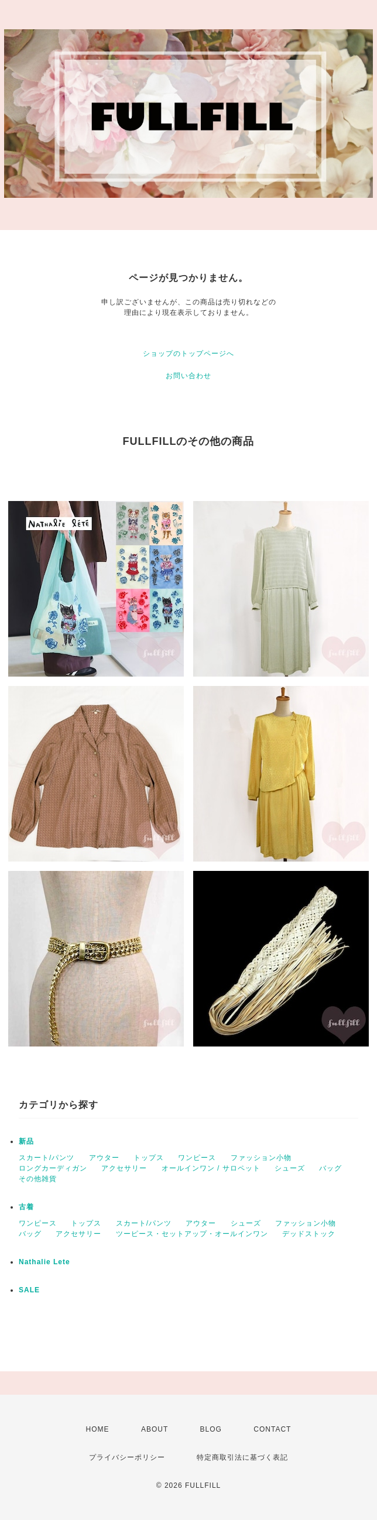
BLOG (211, 1429)
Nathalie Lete (44, 1262)
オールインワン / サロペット (211, 1168)
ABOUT (154, 1429)
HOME (97, 1429)
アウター (104, 1158)
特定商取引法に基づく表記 (242, 1457)
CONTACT (272, 1429)
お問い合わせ (188, 376)
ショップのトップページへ (188, 353)
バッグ (330, 1168)
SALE (29, 1290)
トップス (148, 1158)
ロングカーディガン (53, 1168)
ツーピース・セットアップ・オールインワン (192, 1234)
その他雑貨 (38, 1179)
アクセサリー (124, 1168)
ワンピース (197, 1158)
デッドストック (308, 1234)
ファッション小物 (261, 1158)
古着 (26, 1207)
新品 (26, 1141)
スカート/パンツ (46, 1158)
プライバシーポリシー (127, 1457)
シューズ (290, 1168)
